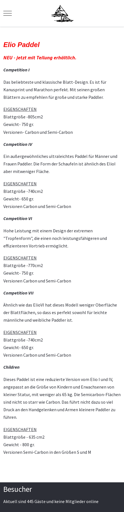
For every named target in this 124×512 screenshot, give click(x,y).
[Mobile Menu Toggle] (7, 13)
